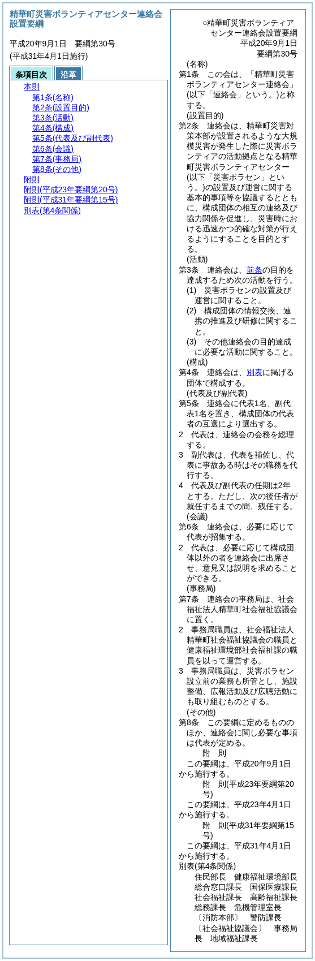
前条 (254, 269)
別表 (254, 372)
